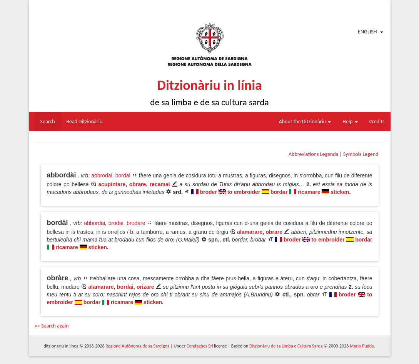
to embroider (243, 192)
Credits (377, 121)
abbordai (94, 223)
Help (349, 121)
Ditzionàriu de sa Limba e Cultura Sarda (285, 346)
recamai (160, 184)
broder (208, 192)
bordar (278, 192)
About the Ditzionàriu (305, 121)
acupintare (112, 184)
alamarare (249, 232)
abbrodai (101, 175)
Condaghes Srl (200, 346)
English (367, 31)
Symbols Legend (360, 154)
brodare (136, 223)
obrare (137, 184)
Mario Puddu (362, 346)
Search (47, 121)
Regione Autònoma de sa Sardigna (137, 346)
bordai (122, 175)
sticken (340, 192)
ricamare (309, 192)
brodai (116, 223)
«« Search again (52, 326)
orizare (145, 287)
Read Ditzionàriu (85, 121)
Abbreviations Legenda (313, 154)
